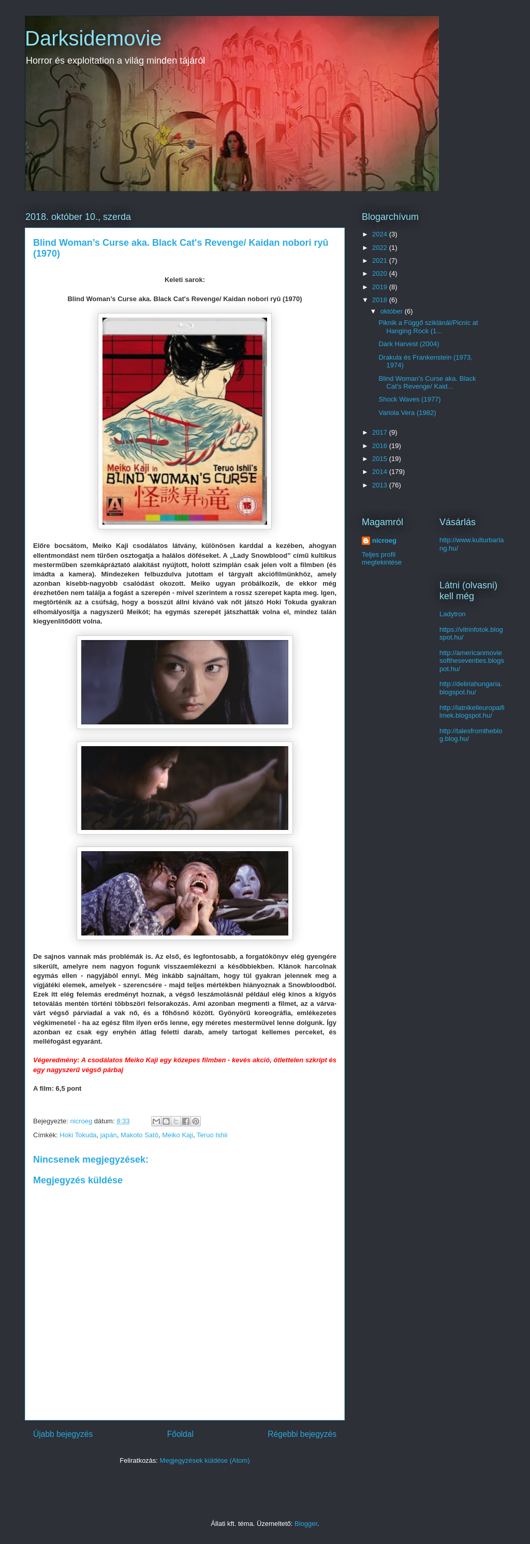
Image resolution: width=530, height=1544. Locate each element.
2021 (380, 260)
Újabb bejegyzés (63, 1434)
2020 (380, 273)
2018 (380, 300)
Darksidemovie (93, 38)
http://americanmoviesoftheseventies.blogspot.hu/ (471, 661)
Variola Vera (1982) (407, 413)
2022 (380, 247)
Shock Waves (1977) (409, 399)
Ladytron (452, 614)
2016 (380, 446)
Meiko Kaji (177, 1135)
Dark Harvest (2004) (408, 344)
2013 (380, 485)
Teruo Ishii (212, 1135)
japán (108, 1135)
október (392, 311)
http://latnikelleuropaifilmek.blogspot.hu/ (472, 712)
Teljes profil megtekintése (382, 558)
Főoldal (180, 1434)
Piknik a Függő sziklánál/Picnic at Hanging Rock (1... (428, 327)
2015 (380, 459)
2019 (380, 287)
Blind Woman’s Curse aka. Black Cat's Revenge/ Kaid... (427, 383)
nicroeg (384, 540)
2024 (380, 234)
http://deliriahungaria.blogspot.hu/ (470, 688)
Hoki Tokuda (78, 1135)
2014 (380, 472)
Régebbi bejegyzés (302, 1434)
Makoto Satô (139, 1135)
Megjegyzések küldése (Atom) (205, 1460)
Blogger (306, 1523)
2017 (380, 432)
